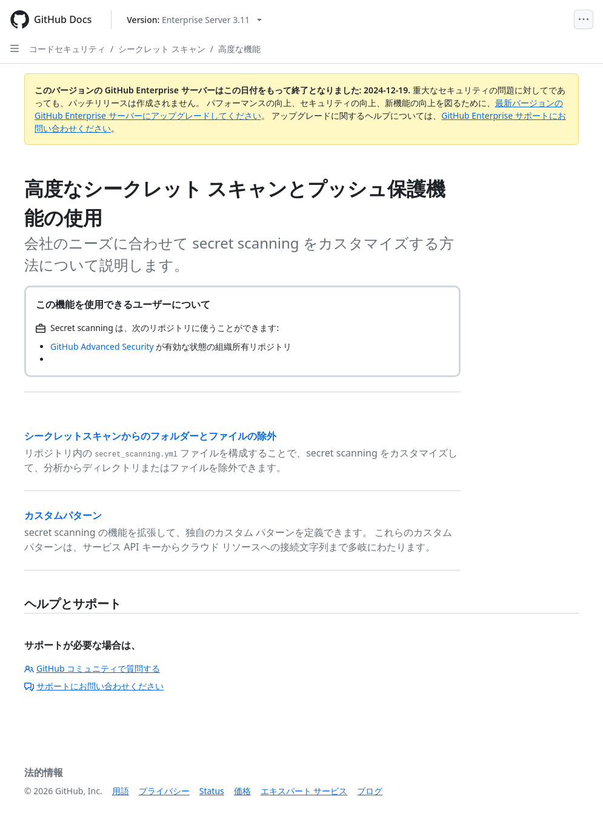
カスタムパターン (63, 515)
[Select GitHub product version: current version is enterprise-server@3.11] (194, 19)
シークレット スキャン (161, 49)
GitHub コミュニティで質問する (92, 668)
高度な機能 (239, 49)
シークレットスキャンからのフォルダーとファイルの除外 (150, 436)
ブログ (369, 791)
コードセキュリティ (67, 49)
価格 (242, 791)
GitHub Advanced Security (102, 346)
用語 (120, 791)
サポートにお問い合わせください (94, 686)
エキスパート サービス (304, 791)
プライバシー (164, 791)
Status (211, 791)
